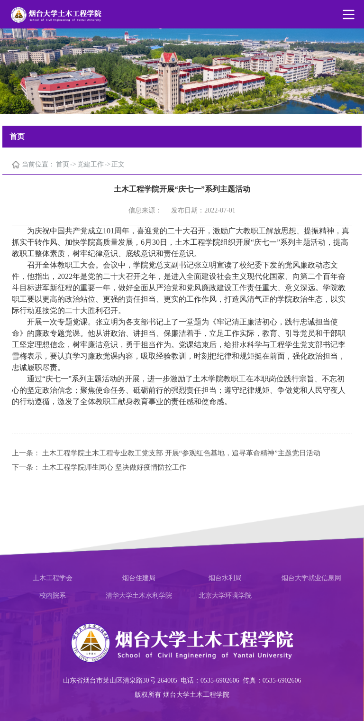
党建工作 (90, 164)
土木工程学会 (53, 578)
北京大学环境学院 (225, 595)
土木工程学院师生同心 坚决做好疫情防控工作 (114, 467)
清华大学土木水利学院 (139, 595)
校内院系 (52, 595)
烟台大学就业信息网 (311, 578)
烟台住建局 (138, 578)
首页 (62, 164)
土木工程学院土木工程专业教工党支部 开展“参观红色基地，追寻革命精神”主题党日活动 (181, 453)
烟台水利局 (225, 578)
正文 (118, 164)
